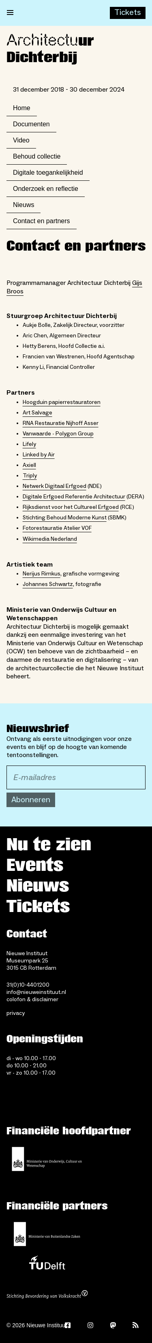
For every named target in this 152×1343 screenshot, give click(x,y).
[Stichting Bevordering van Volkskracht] (47, 1295)
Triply (30, 475)
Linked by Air (39, 454)
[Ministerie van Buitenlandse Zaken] (47, 1234)
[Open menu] (10, 13)
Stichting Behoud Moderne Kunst (65, 517)
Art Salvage (37, 412)
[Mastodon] (113, 1325)
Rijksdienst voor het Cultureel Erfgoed (71, 507)
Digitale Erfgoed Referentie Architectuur (74, 496)
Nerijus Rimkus (41, 573)
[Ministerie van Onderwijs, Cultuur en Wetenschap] (47, 1159)
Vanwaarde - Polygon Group (58, 433)
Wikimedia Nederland (50, 539)
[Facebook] (67, 1325)
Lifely (29, 444)
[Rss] (136, 1325)
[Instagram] (90, 1325)
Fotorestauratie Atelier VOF (57, 528)
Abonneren (30, 800)
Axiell (29, 465)
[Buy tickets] (128, 13)
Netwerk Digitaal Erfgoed (54, 486)
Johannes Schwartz (48, 584)
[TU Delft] (47, 1265)
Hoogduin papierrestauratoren (62, 402)
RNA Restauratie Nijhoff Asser (60, 423)
